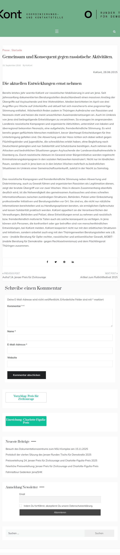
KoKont (29, 65)
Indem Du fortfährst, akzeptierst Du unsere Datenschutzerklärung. (58, 505)
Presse (6, 50)
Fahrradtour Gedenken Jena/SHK (24, 472)
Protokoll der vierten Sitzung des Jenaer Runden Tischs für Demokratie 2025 (48, 454)
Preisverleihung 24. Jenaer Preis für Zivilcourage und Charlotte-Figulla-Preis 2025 (51, 460)
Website (12, 357)
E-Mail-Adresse (17, 344)
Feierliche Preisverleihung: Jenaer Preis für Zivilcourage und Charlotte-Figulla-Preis (52, 466)
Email (22, 494)
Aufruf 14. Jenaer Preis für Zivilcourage (24, 277)
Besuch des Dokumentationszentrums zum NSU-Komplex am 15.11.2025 (47, 448)
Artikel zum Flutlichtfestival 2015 (99, 277)
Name (11, 331)
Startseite (17, 50)
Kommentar (15, 306)
